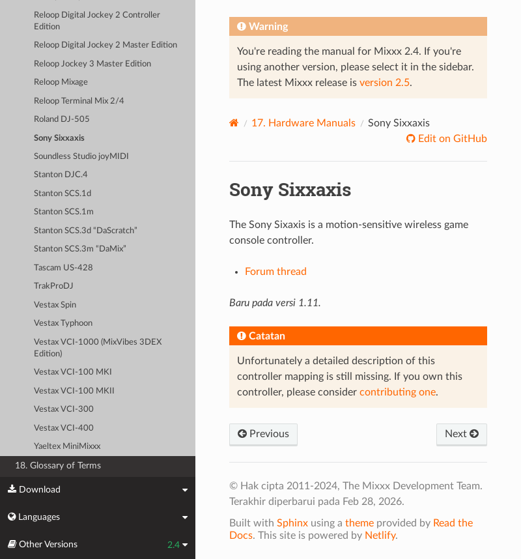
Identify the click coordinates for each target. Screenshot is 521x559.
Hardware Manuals (303, 123)
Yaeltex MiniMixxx (67, 446)
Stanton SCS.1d (62, 194)
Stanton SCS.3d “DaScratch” (85, 231)
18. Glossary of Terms (58, 465)
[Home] (234, 122)
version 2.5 (384, 83)
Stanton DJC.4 (61, 175)
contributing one (397, 392)
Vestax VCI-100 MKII (74, 391)
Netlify (380, 535)
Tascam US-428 (63, 268)
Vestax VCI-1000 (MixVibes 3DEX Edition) (98, 348)
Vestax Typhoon (63, 323)
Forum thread (276, 271)
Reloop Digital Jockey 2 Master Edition (105, 45)
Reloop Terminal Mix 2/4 (79, 101)
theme (359, 523)
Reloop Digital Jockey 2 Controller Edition (97, 21)
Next (462, 434)
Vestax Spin (55, 305)
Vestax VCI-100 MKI (73, 372)
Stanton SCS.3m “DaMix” (80, 249)
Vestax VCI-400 (64, 428)
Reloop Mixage (61, 82)
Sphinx (292, 523)
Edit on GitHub (451, 139)
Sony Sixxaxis (59, 138)
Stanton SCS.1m (64, 212)
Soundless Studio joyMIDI (81, 156)
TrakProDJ (54, 286)
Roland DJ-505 (62, 119)
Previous (263, 434)
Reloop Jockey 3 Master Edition (92, 64)
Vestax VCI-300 (64, 409)
